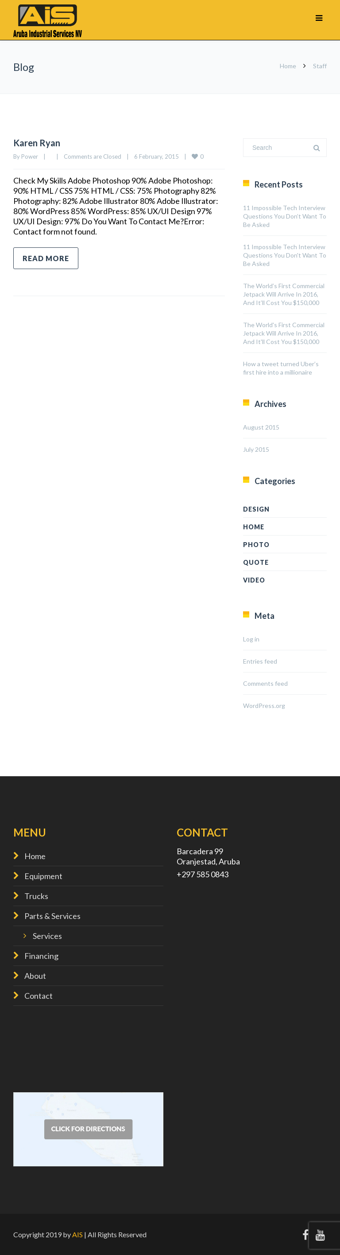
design (256, 509)
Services (47, 936)
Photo (256, 544)
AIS (77, 1234)
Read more (46, 258)
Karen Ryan (36, 142)
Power (29, 156)
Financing (41, 956)
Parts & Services (52, 916)
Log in (251, 639)
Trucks (36, 896)
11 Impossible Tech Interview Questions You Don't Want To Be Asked (284, 255)
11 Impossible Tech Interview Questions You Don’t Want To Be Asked (284, 216)
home (253, 527)
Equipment (43, 876)
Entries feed (260, 661)
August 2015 (261, 427)
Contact (38, 996)
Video (254, 580)
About (35, 976)
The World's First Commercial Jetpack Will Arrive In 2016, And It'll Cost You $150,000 (284, 333)
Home (288, 66)
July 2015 (256, 449)
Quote (256, 562)
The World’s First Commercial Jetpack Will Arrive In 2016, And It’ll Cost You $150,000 (284, 294)
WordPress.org (264, 705)
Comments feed (265, 683)
